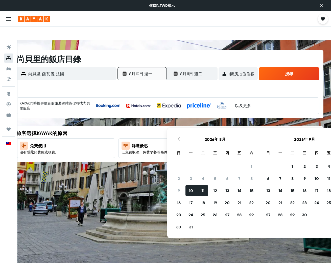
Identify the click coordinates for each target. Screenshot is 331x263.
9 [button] (136, 132)
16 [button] (136, 144)
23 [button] (136, 156)
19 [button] (173, 144)
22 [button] (209, 144)
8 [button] (209, 119)
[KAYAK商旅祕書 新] (8, 102)
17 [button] (148, 144)
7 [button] (197, 119)
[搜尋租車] (8, 55)
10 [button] (149, 132)
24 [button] (148, 156)
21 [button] (197, 144)
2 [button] (136, 119)
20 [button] (184, 144)
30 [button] (136, 168)
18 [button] (161, 144)
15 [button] (209, 132)
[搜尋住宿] (8, 45)
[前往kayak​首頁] (34, 19)
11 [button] (160, 132)
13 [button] (185, 132)
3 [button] (149, 119)
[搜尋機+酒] (8, 66)
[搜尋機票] (8, 34)
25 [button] (160, 156)
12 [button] (173, 132)
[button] (321, 5)
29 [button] (209, 156)
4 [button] (161, 119)
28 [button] (197, 156)
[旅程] (8, 116)
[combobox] (81, 60)
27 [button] (185, 156)
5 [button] (173, 119)
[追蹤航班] (8, 91)
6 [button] (185, 119)
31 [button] (149, 168)
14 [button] (197, 132)
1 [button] (209, 107)
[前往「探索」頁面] (8, 80)
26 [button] (173, 156)
